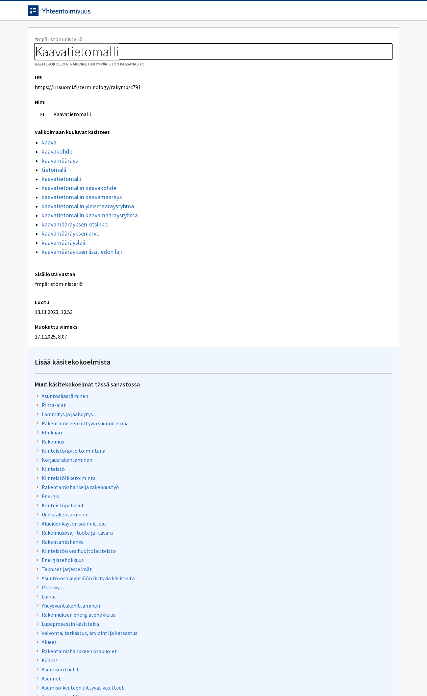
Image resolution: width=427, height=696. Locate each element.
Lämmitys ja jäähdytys (298, 125)
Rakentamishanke (294, 252)
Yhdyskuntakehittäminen (302, 316)
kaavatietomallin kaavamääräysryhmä (90, 246)
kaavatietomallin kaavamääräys (82, 228)
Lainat (280, 307)
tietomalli (54, 200)
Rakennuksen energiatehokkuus (310, 325)
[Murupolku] (213, 51)
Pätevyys (283, 298)
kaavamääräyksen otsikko (75, 255)
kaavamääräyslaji (63, 273)
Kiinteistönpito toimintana (304, 161)
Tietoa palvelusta (125, 34)
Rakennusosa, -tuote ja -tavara (308, 243)
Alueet (280, 353)
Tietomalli (285, 508)
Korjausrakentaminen (298, 170)
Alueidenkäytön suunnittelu (305, 234)
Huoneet (283, 499)
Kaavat (281, 371)
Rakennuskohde (291, 471)
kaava (49, 173)
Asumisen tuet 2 (291, 407)
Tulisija (281, 535)
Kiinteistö (284, 180)
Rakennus (284, 152)
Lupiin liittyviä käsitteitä (301, 553)
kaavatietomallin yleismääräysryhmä (88, 237)
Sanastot (38, 50)
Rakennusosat (289, 444)
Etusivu (38, 34)
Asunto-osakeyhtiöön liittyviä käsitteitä (319, 289)
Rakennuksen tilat (294, 571)
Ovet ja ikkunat (290, 544)
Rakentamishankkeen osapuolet (310, 362)
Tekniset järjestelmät (298, 280)
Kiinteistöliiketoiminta (300, 189)
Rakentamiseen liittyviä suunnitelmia (316, 134)
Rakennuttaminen (294, 462)
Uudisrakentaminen (295, 225)
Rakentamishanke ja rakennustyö (311, 198)
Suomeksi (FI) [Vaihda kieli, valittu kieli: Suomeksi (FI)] (269, 13)
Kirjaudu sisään (371, 13)
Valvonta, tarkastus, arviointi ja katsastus (321, 344)
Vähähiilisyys (287, 435)
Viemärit (283, 453)
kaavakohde (57, 182)
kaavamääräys (60, 191)
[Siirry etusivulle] (81, 13)
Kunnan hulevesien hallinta (304, 517)
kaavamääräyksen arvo (71, 264)
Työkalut (76, 34)
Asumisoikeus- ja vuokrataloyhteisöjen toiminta (328, 581)
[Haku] (232, 13)
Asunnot (282, 389)
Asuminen (284, 526)
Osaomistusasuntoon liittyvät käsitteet (319, 416)
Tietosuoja (106, 676)
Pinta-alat (285, 116)
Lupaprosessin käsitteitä (301, 334)
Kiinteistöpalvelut (294, 216)
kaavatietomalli (61, 209)
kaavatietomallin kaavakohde (79, 218)
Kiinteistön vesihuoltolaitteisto (310, 262)
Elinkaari (283, 143)
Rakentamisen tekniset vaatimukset (315, 489)
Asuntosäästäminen (296, 107)
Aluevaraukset (289, 480)
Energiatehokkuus (294, 271)
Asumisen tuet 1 (291, 380)
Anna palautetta (51, 676)
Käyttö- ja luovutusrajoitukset (308, 426)
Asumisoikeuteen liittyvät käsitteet (314, 398)
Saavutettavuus (159, 676)
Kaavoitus (284, 562)
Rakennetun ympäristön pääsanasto (99, 50)
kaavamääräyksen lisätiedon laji (82, 282)
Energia (282, 207)
